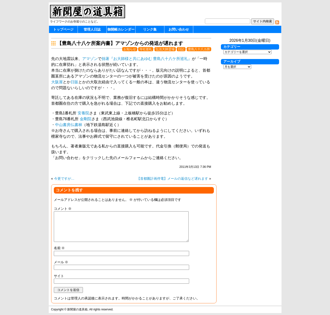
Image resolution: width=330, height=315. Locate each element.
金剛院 (85, 119)
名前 (59, 248)
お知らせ (129, 49)
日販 (74, 82)
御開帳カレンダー (121, 29)
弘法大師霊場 (165, 49)
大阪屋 (57, 82)
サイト (59, 276)
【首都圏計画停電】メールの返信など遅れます (172, 178)
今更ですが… (64, 178)
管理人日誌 (92, 29)
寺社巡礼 (145, 49)
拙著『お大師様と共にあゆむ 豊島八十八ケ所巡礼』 (147, 59)
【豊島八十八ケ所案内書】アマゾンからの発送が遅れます (120, 43)
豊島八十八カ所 (199, 49)
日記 (181, 49)
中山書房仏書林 (68, 125)
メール (61, 262)
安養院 (83, 113)
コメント (63, 209)
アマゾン (90, 59)
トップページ (63, 29)
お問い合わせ (179, 29)
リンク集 (150, 29)
